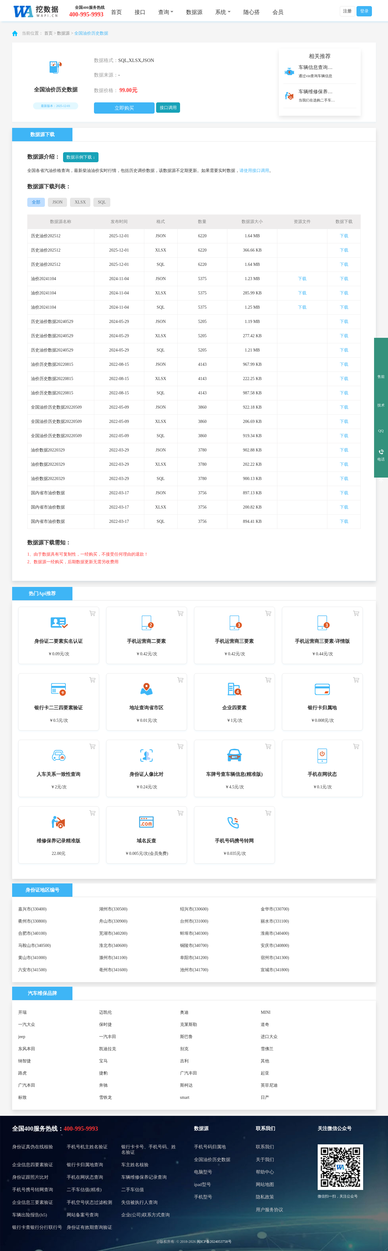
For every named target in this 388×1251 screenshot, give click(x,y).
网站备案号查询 (83, 1214)
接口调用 (168, 107)
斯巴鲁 (186, 1036)
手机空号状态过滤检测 (89, 1202)
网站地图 (265, 1184)
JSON (57, 202)
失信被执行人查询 (139, 1202)
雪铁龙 (105, 1097)
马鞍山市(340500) (34, 945)
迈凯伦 (105, 1012)
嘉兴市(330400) (32, 909)
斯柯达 (186, 1085)
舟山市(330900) (113, 921)
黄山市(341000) (32, 957)
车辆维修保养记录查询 (144, 1177)
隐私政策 (265, 1196)
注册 (347, 11)
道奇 (265, 1024)
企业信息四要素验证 (32, 1164)
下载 (344, 236)
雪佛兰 (267, 1049)
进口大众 (269, 1036)
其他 (265, 1061)
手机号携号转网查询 (32, 1189)
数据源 (194, 12)
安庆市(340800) (275, 945)
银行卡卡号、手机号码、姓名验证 (148, 1149)
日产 (265, 1097)
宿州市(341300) (275, 957)
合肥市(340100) (32, 933)
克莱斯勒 (188, 1024)
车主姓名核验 (135, 1164)
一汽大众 (26, 1024)
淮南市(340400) (275, 933)
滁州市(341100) (113, 957)
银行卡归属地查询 (85, 1164)
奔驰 (103, 1085)
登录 (364, 11)
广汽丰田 (188, 1073)
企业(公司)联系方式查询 (145, 1214)
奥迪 (184, 1012)
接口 (140, 12)
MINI (265, 1012)
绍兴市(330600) (194, 909)
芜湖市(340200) (113, 933)
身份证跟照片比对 (30, 1177)
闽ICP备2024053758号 (214, 1241)
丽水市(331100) (275, 921)
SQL (102, 202)
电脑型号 (203, 1172)
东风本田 (26, 1049)
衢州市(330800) (32, 921)
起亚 (265, 1073)
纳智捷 (24, 1061)
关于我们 (265, 1159)
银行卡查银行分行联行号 (37, 1227)
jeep (21, 1036)
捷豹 (103, 1073)
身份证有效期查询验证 (89, 1227)
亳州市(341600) (113, 970)
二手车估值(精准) (84, 1189)
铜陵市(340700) (194, 945)
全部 (36, 202)
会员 (278, 12)
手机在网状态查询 (85, 1177)
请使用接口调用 (254, 170)
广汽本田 (26, 1085)
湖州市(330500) (113, 909)
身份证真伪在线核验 (32, 1146)
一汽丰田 (107, 1036)
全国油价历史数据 (91, 33)
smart (184, 1097)
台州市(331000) (194, 921)
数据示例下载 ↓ (80, 157)
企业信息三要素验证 (32, 1202)
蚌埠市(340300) (194, 933)
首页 (116, 12)
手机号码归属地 (210, 1146)
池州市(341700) (194, 970)
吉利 (184, 1061)
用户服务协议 (269, 1209)
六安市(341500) (32, 970)
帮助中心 (265, 1172)
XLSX (80, 202)
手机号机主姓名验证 (87, 1146)
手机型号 (203, 1196)
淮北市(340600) (113, 945)
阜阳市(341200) (194, 957)
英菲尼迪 (269, 1085)
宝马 (103, 1061)
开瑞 (22, 1012)
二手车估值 (132, 1189)
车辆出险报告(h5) (29, 1214)
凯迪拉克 (107, 1049)
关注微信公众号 (335, 1128)
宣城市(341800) (275, 970)
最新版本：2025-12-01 (55, 106)
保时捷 (105, 1024)
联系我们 (265, 1128)
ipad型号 (202, 1184)
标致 (22, 1097)
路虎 (22, 1073)
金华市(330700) (275, 909)
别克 (184, 1049)
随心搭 (251, 12)
